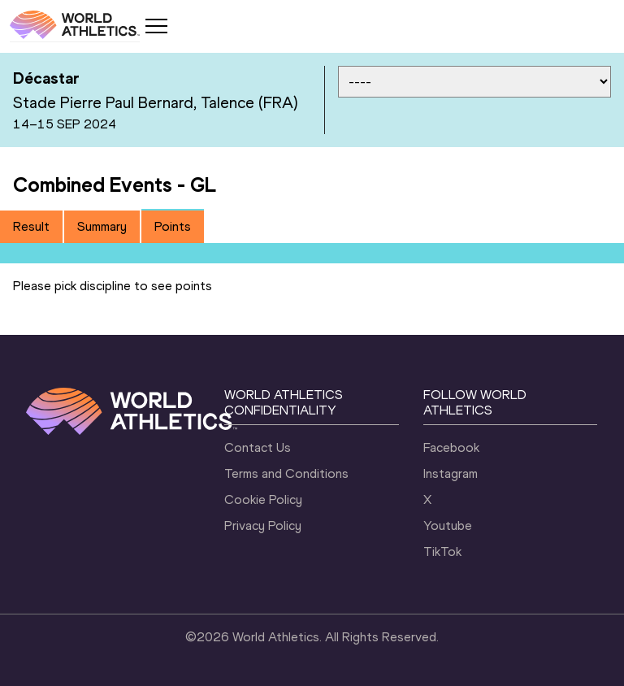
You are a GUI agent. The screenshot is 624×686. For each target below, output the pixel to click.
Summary (102, 226)
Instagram (450, 473)
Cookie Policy (263, 499)
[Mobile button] (156, 26)
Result (31, 226)
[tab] (31, 227)
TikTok (442, 551)
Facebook (451, 447)
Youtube (447, 525)
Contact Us (257, 447)
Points (172, 226)
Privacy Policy (262, 525)
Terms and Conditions (286, 473)
